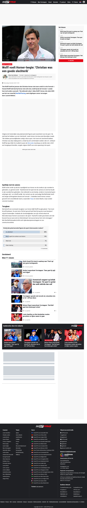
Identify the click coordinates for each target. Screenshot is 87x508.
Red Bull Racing (21, 93)
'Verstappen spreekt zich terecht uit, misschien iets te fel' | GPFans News (69, 50)
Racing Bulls (19, 450)
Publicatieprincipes (53, 501)
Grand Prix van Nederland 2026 (40, 461)
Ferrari (17, 441)
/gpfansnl (63, 443)
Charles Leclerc (6, 435)
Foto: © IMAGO (6, 60)
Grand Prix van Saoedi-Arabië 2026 (40, 441)
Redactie (2, 501)
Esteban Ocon (6, 461)
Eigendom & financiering (73, 501)
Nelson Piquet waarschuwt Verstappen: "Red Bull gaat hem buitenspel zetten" (71, 56)
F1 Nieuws (33, 2)
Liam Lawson (6, 467)
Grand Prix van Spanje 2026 (39, 465)
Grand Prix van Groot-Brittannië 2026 (41, 454)
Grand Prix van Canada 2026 (39, 446)
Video (69, 2)
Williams (18, 454)
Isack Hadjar (6, 446)
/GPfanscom (64, 432)
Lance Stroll (5, 465)
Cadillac (18, 439)
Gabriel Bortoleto (7, 472)
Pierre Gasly (5, 443)
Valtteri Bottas (6, 476)
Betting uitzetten (37, 501)
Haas (32, 199)
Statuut (25, 501)
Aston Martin (19, 435)
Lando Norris (6, 437)
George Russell (6, 456)
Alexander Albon (7, 450)
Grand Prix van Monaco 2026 (39, 448)
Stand (50, 2)
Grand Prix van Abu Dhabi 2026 (40, 483)
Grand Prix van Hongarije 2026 (39, 459)
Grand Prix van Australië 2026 (39, 432)
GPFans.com (76, 489)
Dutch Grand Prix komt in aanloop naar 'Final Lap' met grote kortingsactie (71, 32)
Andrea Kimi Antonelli (8, 454)
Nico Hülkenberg (7, 474)
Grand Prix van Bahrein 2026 (39, 439)
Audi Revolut (19, 437)
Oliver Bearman (6, 459)
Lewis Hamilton (6, 432)
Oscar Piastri (6, 439)
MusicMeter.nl (76, 491)
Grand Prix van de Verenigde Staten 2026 (42, 472)
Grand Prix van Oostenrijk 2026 (40, 452)
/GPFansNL (63, 439)
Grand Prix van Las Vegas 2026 (40, 478)
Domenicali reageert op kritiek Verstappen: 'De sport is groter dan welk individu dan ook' (71, 44)
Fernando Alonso (7, 463)
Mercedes (31, 143)
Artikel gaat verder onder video (28, 149)
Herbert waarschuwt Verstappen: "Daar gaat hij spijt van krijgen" (71, 38)
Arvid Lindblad (6, 470)
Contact (14, 501)
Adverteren (19, 501)
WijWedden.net (63, 494)
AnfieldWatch (63, 496)
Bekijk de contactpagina (65, 480)
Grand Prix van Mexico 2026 (39, 474)
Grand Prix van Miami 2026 (39, 443)
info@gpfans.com (64, 466)
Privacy (7, 501)
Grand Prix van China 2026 (38, 435)
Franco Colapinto (7, 441)
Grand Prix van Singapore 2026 (40, 470)
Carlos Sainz (6, 452)
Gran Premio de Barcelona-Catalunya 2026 (42, 450)
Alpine (17, 432)
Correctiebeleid (62, 501)
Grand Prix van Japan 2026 (39, 437)
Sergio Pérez (6, 478)
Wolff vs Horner (7, 64)
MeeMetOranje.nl (77, 496)
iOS (47, 501)
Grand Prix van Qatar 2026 (38, 480)
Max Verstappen (42, 2)
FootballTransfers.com (65, 487)
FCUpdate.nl (63, 489)
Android (44, 501)
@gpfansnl (63, 437)
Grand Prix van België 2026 (38, 456)
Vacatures (30, 501)
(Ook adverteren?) (39, 486)
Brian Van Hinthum (13, 75)
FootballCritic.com (77, 487)
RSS (11, 501)
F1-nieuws (71, 60)
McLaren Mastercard (21, 446)
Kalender (55, 2)
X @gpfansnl (63, 435)
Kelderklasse (76, 494)
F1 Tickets (75, 2)
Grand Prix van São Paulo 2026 (40, 476)
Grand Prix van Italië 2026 (38, 463)
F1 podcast (63, 2)
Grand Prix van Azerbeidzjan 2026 (40, 467)
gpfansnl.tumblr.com (65, 448)
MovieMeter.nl (63, 491)
